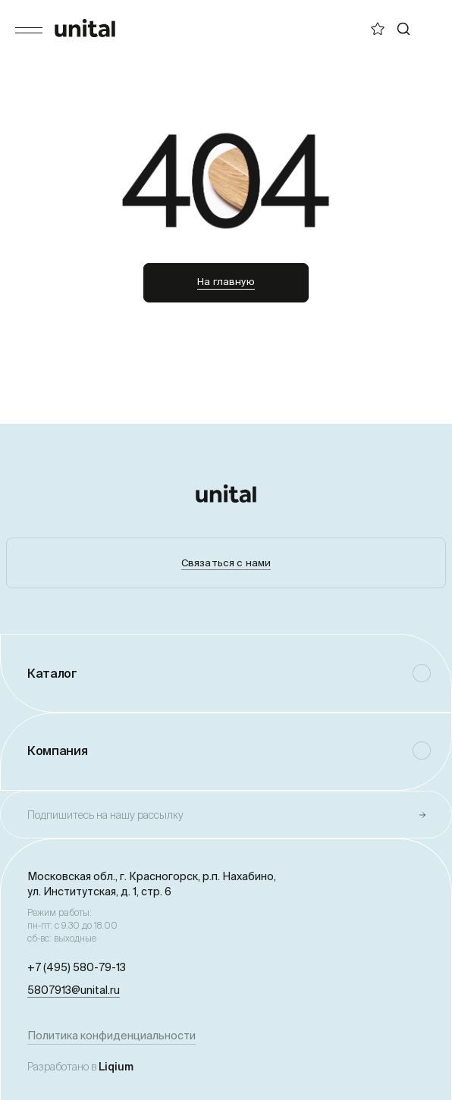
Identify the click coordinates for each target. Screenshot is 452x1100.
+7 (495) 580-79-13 (76, 967)
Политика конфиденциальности (111, 1035)
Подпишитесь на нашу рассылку (105, 815)
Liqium (116, 1067)
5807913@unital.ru (73, 990)
